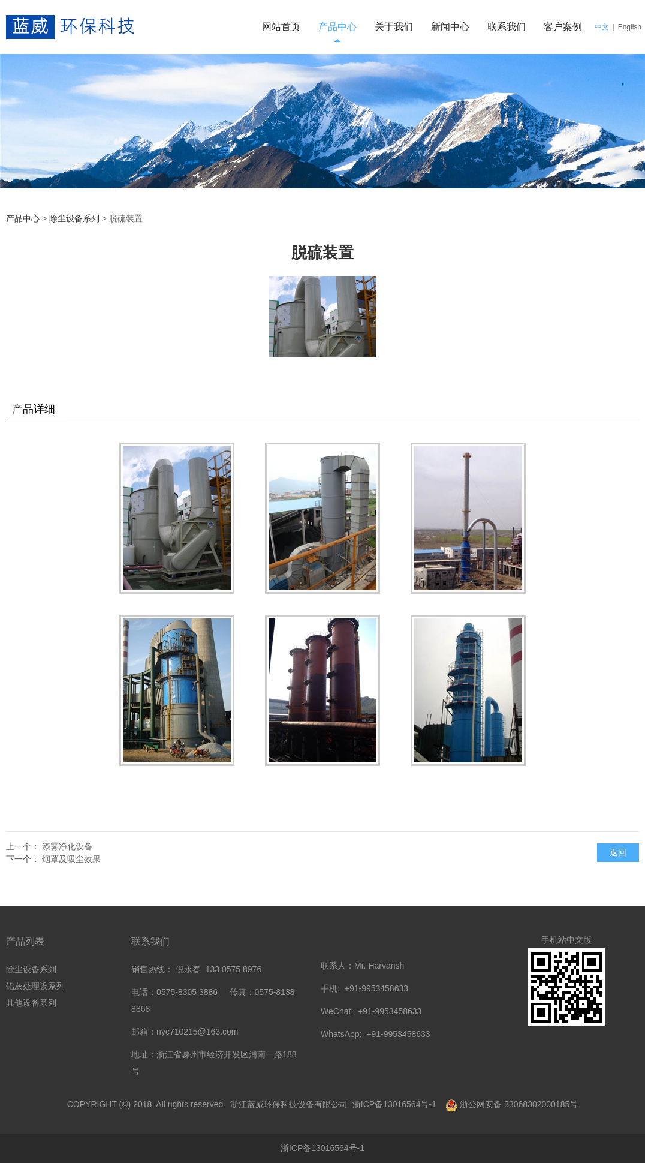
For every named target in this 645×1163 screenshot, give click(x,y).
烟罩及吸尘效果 (71, 859)
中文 (602, 27)
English (629, 27)
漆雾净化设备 (67, 846)
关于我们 (394, 27)
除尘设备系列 (74, 218)
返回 (618, 852)
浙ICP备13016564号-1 (395, 1104)
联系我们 (506, 27)
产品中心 (337, 27)
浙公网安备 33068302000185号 (519, 1104)
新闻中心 (450, 27)
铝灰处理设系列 (35, 986)
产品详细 (33, 409)
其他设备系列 (31, 1003)
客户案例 (563, 27)
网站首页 (281, 27)
